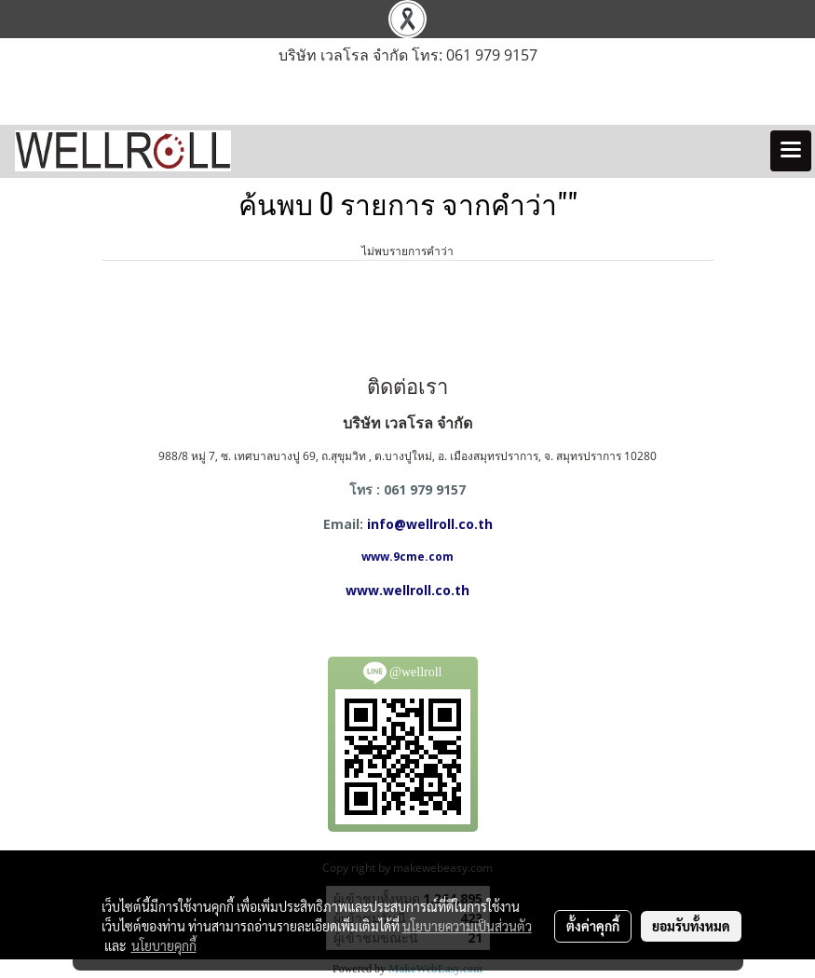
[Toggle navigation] (790, 150)
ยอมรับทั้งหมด (691, 925)
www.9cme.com (407, 556)
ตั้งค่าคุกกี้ (592, 925)
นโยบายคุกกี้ (164, 945)
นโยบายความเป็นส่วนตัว (467, 925)
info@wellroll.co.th (430, 524)
